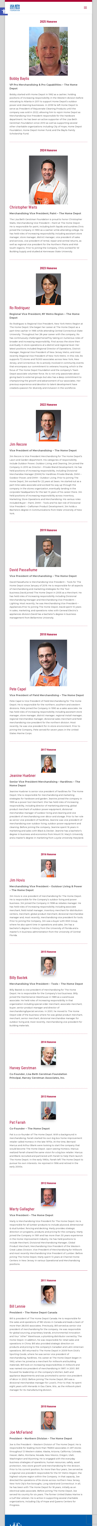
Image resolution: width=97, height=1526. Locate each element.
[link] (4, 11)
